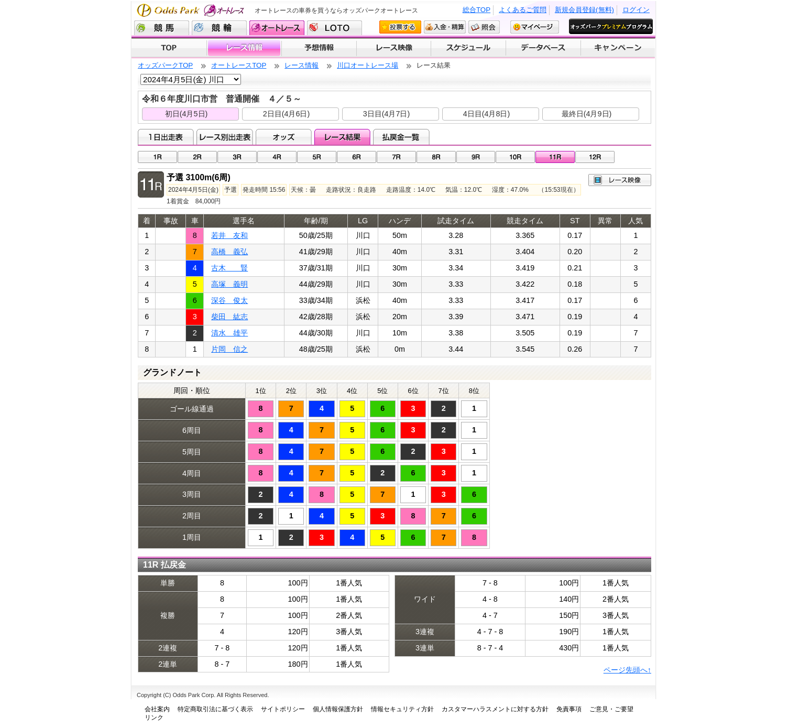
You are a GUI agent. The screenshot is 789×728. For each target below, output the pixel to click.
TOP (169, 48)
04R (277, 157)
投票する (400, 27)
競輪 (219, 27)
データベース (543, 48)
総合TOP (476, 10)
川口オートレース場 (367, 65)
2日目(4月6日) (286, 114)
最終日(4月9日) (587, 114)
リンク (154, 717)
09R (476, 157)
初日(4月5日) (186, 114)
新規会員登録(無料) (584, 10)
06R (356, 157)
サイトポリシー (283, 709)
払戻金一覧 (401, 137)
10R (515, 157)
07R (396, 157)
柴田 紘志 (229, 316)
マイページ (534, 27)
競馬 (161, 27)
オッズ (284, 137)
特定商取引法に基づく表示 (215, 709)
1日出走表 (166, 137)
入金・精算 (445, 27)
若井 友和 (229, 235)
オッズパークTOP (165, 65)
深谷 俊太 (229, 300)
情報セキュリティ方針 (402, 709)
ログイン (636, 10)
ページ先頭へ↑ (627, 670)
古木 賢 (229, 268)
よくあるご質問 (522, 10)
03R (237, 157)
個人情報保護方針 (338, 709)
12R (595, 157)
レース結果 (342, 137)
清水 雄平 (229, 333)
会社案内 (157, 709)
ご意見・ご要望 (611, 709)
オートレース (276, 27)
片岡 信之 (229, 349)
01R (157, 157)
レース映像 (393, 48)
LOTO (334, 27)
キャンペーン (618, 48)
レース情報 (243, 48)
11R (555, 157)
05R (316, 157)
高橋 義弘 (229, 251)
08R (436, 157)
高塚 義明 (229, 284)
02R (197, 157)
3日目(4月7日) (386, 114)
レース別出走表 (224, 137)
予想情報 (318, 48)
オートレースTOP (238, 65)
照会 (484, 27)
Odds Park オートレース (192, 10)
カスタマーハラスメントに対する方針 (495, 709)
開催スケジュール (468, 48)
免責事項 (569, 709)
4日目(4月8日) (486, 114)
